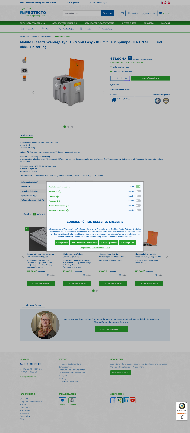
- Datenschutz (98, 248)
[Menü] (186, 403)
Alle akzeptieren (127, 243)
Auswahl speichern (109, 243)
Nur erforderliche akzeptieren (84, 243)
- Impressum (85, 248)
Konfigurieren (62, 243)
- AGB (108, 248)
